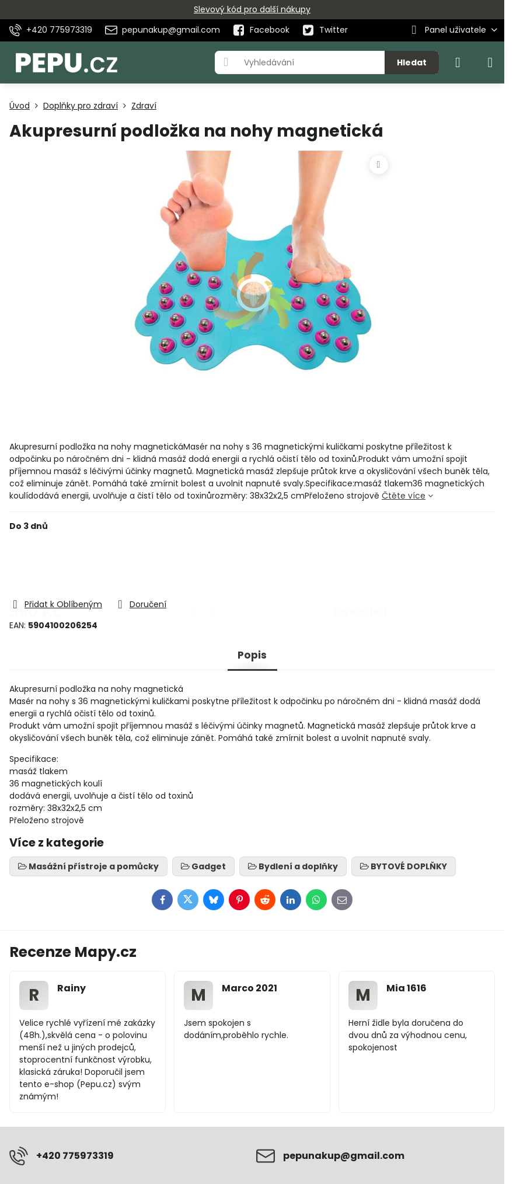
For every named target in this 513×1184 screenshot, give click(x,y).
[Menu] (490, 62)
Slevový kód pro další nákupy (252, 9)
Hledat (412, 62)
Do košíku (359, 565)
